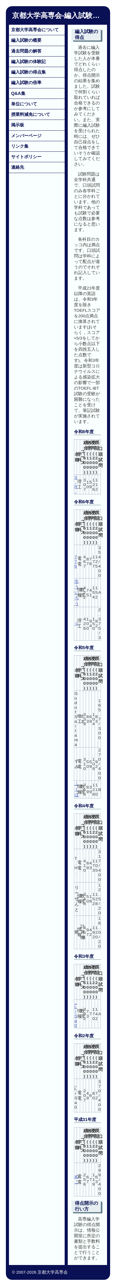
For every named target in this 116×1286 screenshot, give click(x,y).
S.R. (76, 484)
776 (76, 562)
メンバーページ (26, 135)
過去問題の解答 (26, 51)
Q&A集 (18, 93)
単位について (24, 103)
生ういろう (77, 592)
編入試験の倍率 (26, 82)
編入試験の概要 (26, 40)
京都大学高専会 (37, 15)
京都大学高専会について (35, 29)
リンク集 (19, 146)
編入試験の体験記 (28, 61)
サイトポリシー (26, 156)
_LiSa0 (76, 1014)
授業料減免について (30, 114)
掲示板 (17, 124)
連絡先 (17, 167)
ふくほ (77, 789)
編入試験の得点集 (28, 72)
